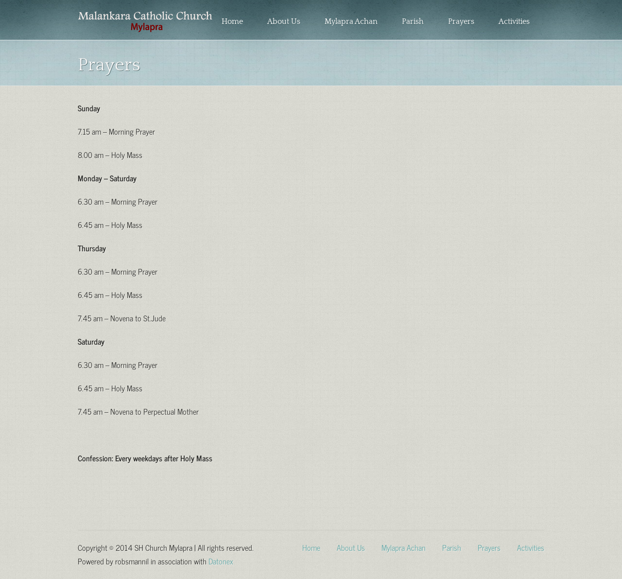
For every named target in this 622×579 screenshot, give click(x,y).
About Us (283, 21)
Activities (514, 21)
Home (232, 21)
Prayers (461, 21)
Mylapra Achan (351, 21)
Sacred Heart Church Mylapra (145, 22)
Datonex (220, 560)
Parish (413, 21)
